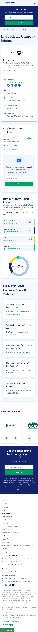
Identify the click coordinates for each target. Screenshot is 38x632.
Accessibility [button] (7, 625)
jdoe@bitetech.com (10, 223)
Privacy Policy (12, 483)
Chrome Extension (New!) (10, 532)
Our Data (5, 523)
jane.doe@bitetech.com (12, 249)
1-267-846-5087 (9, 575)
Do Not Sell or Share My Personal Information (17, 545)
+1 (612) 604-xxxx (12, 108)
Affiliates (5, 507)
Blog (3, 510)
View (29, 138)
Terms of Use (6, 621)
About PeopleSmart (8, 504)
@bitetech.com (12, 145)
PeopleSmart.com (14, 485)
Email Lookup (6, 529)
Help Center (6, 542)
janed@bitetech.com (11, 232)
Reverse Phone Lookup (10, 526)
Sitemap (4, 551)
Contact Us (5, 539)
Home (3, 29)
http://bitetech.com (13, 82)
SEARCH (19, 23)
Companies (11, 29)
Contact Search (7, 516)
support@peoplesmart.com (13, 572)
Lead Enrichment (7, 520)
